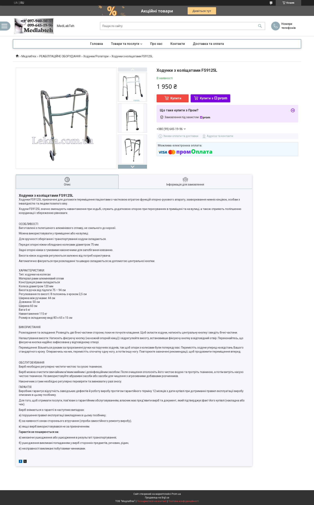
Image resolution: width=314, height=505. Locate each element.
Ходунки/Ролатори (96, 56)
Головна (96, 44)
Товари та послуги (125, 44)
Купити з (213, 98)
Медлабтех (28, 56)
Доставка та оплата (208, 44)
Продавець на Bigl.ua (157, 497)
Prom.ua (176, 494)
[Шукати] (260, 26)
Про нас (156, 44)
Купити (175, 98)
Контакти (177, 44)
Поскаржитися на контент (151, 501)
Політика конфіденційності (183, 501)
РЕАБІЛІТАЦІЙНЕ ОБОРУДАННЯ (60, 56)
